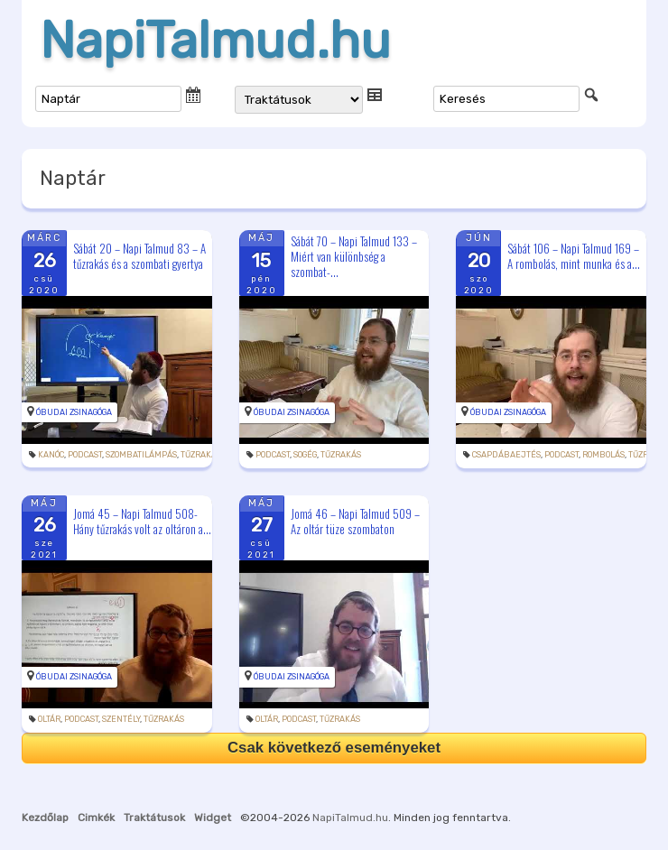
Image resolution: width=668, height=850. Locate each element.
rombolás (603, 454)
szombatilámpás (141, 454)
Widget (212, 817)
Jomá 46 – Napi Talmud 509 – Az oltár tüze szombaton (355, 521)
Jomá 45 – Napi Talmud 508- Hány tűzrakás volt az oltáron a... (142, 521)
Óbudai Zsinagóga (74, 412)
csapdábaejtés (506, 454)
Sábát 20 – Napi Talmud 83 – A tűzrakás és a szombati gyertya (139, 256)
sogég (305, 454)
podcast (85, 454)
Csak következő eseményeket (334, 747)
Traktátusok (154, 817)
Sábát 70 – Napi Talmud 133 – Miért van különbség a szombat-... (354, 256)
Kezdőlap (45, 817)
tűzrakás (201, 454)
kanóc (51, 454)
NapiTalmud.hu (215, 40)
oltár (49, 719)
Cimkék (96, 817)
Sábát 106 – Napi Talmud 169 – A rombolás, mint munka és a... (573, 256)
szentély (121, 719)
